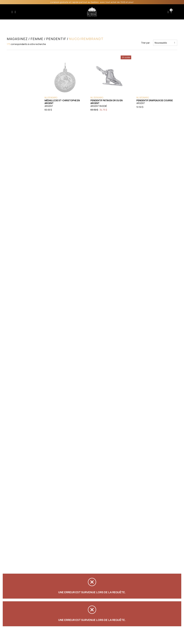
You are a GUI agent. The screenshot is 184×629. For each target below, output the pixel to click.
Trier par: (145, 42)
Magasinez (17, 39)
